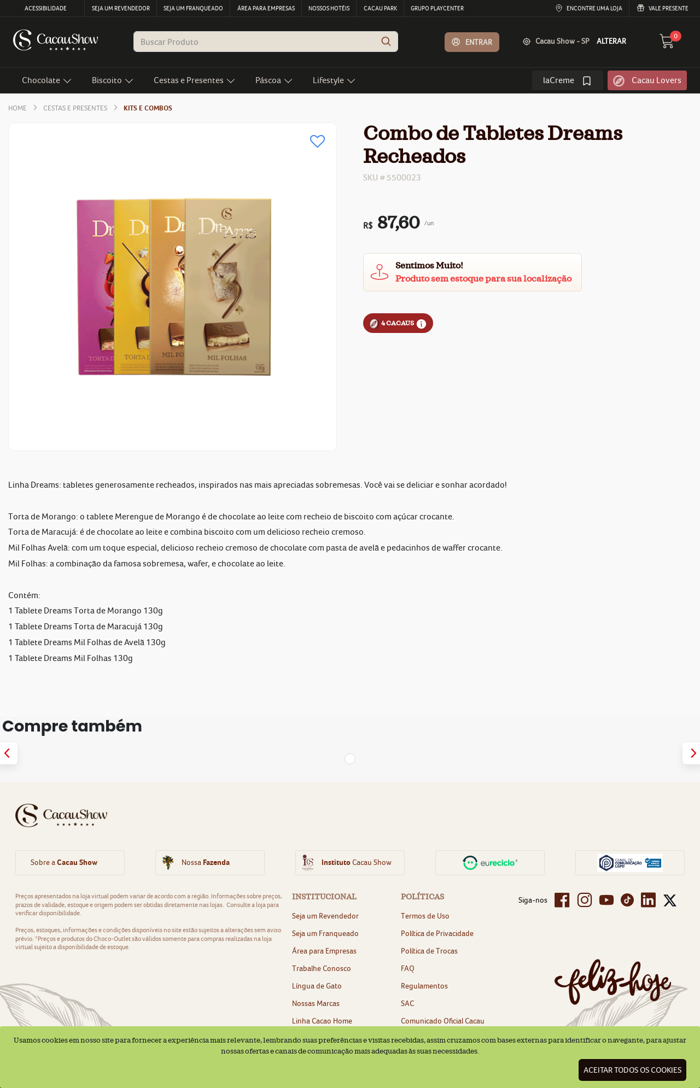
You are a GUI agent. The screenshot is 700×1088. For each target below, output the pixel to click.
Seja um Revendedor (325, 915)
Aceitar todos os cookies (632, 1070)
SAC (407, 1003)
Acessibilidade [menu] (46, 8)
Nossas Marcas (316, 1003)
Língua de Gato (317, 985)
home (17, 108)
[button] (472, 42)
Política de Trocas (429, 950)
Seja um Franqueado (325, 933)
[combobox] (265, 41)
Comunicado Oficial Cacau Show (443, 1025)
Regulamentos (424, 985)
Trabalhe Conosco (321, 968)
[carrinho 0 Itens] (673, 44)
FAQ (408, 968)
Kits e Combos (148, 108)
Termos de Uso (425, 915)
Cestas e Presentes (75, 108)
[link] (567, 80)
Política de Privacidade (437, 933)
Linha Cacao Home (322, 1020)
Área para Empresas (324, 950)
